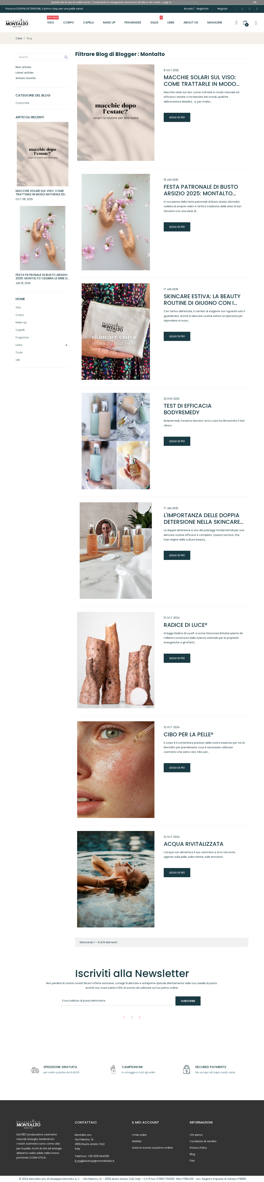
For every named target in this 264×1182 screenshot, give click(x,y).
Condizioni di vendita (203, 1141)
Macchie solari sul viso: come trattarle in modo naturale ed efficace (40, 194)
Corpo (20, 315)
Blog (192, 1154)
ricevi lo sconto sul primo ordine (152, 1148)
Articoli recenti (30, 117)
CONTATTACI (85, 1122)
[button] (222, 8)
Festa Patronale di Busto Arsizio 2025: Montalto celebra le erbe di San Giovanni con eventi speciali (42, 278)
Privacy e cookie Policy (185, 2)
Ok (255, 2)
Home (20, 299)
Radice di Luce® (185, 625)
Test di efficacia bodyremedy (188, 409)
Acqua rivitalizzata (193, 844)
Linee (19, 345)
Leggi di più (177, 117)
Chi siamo (196, 1135)
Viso (18, 307)
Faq (192, 1160)
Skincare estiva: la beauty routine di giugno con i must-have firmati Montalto (202, 299)
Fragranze (22, 337)
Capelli (20, 330)
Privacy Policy (198, 1148)
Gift (18, 360)
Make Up (21, 322)
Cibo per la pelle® (188, 734)
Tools (19, 352)
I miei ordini (139, 1135)
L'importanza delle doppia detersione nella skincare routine (202, 518)
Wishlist (137, 1141)
